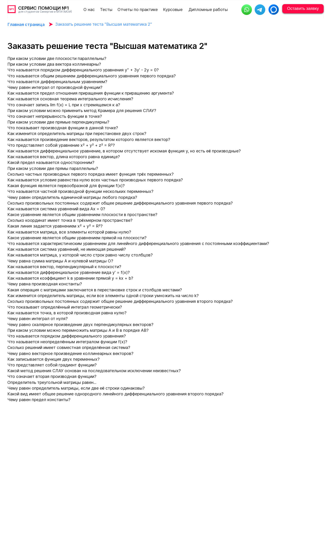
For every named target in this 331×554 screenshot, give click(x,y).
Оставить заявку (303, 8)
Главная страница (26, 24)
